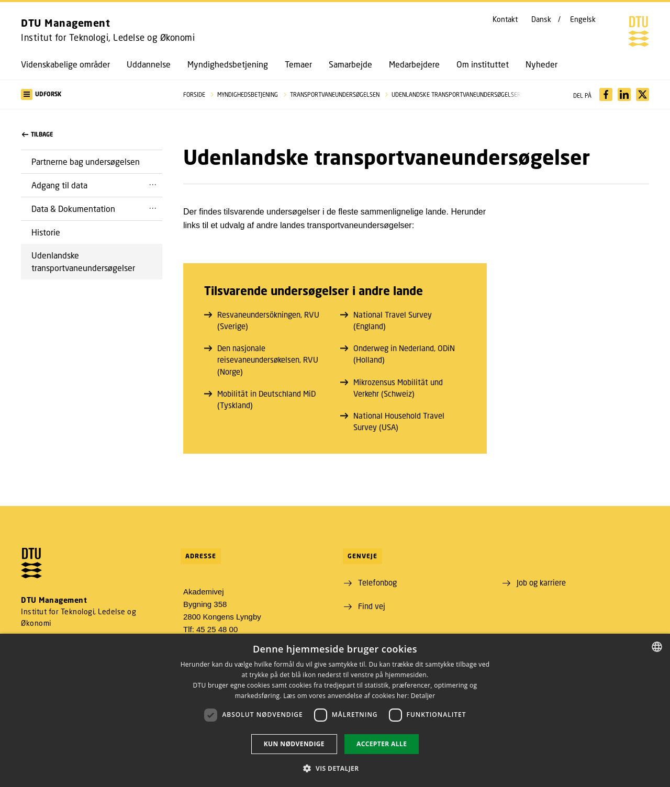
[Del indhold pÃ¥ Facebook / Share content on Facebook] (605, 94)
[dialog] (335, 710)
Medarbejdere (414, 64)
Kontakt (505, 19)
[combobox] (657, 647)
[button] (91, 94)
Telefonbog (377, 582)
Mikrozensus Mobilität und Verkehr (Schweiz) (391, 387)
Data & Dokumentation (73, 208)
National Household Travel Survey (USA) (392, 421)
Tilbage (37, 134)
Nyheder (541, 64)
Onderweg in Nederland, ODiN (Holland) (397, 353)
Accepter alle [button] (381, 743)
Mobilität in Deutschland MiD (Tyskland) (260, 399)
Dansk (541, 19)
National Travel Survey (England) (386, 320)
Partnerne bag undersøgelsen (85, 161)
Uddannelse (149, 64)
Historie (45, 232)
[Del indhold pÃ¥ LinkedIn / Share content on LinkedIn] (624, 94)
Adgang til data (59, 185)
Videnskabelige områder (65, 64)
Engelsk (583, 19)
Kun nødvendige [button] (294, 743)
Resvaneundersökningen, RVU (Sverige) (261, 320)
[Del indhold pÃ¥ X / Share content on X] (642, 94)
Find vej (371, 606)
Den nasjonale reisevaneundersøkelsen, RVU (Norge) (261, 359)
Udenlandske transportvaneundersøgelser (83, 261)
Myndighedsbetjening (227, 64)
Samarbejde (350, 64)
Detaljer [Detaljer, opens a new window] (423, 695)
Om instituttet (482, 64)
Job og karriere (541, 582)
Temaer (298, 64)
